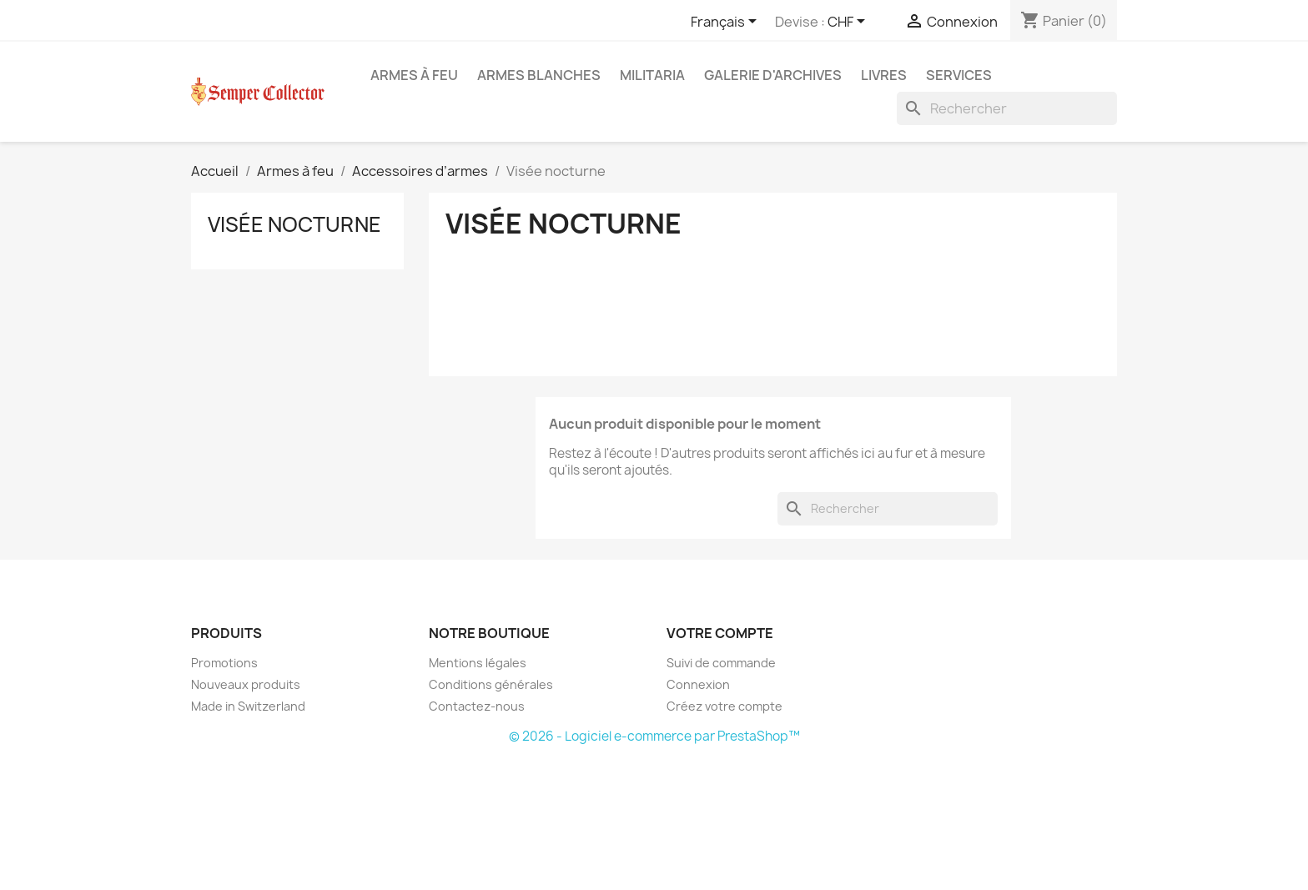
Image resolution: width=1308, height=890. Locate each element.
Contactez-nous (477, 706)
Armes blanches (539, 75)
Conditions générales (491, 684)
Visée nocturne (294, 224)
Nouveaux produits (245, 684)
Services (959, 75)
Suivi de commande (721, 663)
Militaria (652, 75)
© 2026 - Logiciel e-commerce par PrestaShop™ (654, 736)
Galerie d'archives (773, 75)
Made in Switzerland (248, 706)
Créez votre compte (724, 706)
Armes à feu (414, 75)
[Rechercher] (1007, 108)
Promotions (224, 663)
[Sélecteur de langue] (726, 23)
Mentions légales (477, 663)
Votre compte (720, 633)
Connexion (698, 684)
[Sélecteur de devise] (849, 23)
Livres (884, 75)
